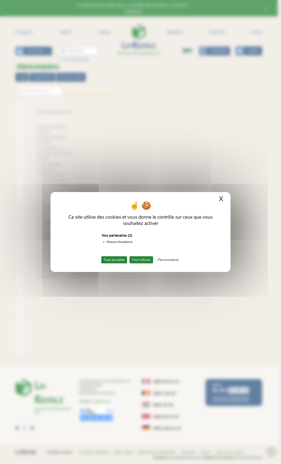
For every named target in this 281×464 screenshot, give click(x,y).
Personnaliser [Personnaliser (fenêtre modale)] (168, 259)
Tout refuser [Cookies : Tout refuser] (141, 259)
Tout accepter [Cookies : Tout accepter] (114, 259)
